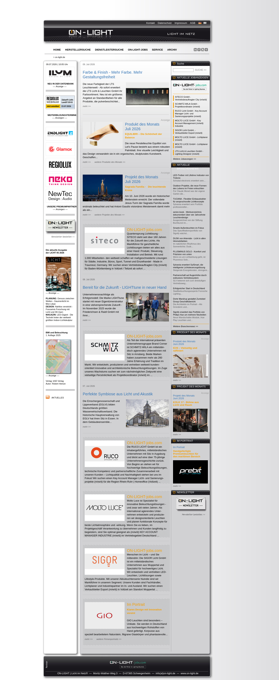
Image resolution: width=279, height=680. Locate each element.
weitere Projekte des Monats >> (110, 215)
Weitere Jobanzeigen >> (184, 159)
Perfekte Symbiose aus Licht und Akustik (118, 394)
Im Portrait (136, 604)
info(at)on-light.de (165, 673)
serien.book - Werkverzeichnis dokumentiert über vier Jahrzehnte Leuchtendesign (189, 215)
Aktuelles (58, 397)
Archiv (172, 49)
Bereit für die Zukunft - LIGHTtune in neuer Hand (124, 287)
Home (57, 49)
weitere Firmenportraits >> (108, 639)
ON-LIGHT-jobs (138, 49)
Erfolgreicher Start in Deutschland (189, 288)
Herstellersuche (78, 49)
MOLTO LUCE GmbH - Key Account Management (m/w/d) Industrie (189, 123)
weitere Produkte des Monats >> (110, 162)
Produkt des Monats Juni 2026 (184, 343)
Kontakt (150, 23)
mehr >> (87, 106)
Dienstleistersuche (109, 49)
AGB (192, 23)
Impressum (181, 23)
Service (157, 49)
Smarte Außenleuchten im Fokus (188, 228)
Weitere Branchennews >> (185, 326)
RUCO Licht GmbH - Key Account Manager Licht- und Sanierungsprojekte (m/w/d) (191, 113)
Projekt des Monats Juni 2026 (184, 397)
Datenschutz (165, 23)
